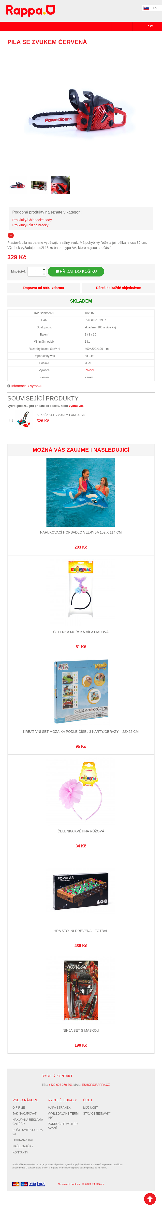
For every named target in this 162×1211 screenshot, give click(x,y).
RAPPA (90, 370)
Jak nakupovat (25, 1113)
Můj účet (90, 1107)
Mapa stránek (59, 1107)
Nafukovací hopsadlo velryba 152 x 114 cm (81, 532)
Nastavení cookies (69, 1184)
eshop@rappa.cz (96, 1085)
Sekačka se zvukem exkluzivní (61, 415)
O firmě (19, 1107)
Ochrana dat (23, 1140)
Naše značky (23, 1146)
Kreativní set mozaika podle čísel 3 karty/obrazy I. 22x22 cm (81, 732)
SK (155, 8)
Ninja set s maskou (81, 1030)
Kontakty (20, 1152)
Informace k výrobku (26, 386)
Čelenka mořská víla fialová (81, 632)
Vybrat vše (76, 406)
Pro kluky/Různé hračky (30, 225)
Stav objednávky (97, 1113)
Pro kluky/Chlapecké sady (32, 220)
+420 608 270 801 (61, 1085)
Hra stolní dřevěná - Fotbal (81, 931)
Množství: (18, 271)
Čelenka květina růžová (81, 831)
